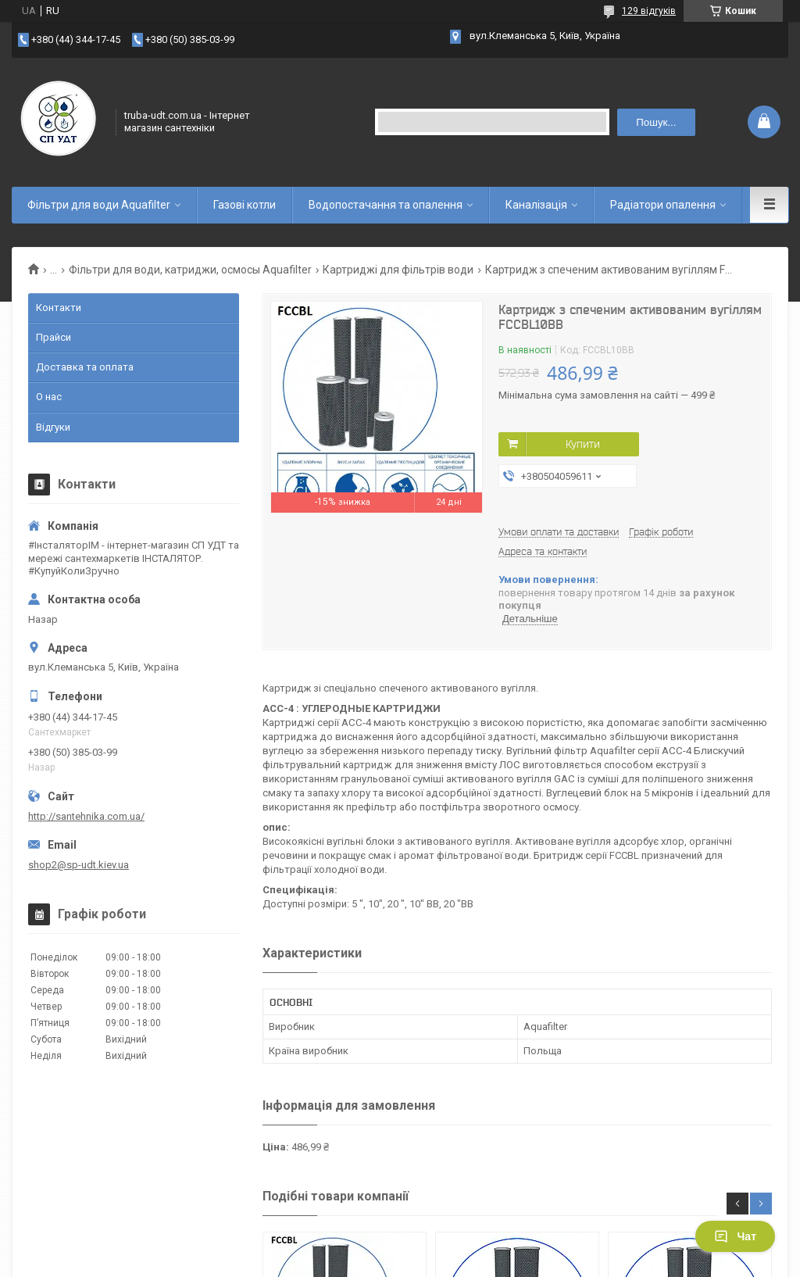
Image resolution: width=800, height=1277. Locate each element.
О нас (49, 396)
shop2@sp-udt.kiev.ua (78, 865)
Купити (583, 444)
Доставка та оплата (85, 367)
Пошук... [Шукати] (656, 122)
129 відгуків (649, 10)
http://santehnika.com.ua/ (86, 816)
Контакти (58, 307)
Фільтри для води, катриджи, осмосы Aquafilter (190, 269)
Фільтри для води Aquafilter (98, 205)
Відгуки (53, 427)
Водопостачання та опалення (385, 205)
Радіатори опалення (663, 205)
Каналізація (536, 205)
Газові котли (244, 205)
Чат (735, 1236)
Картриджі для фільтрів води (398, 269)
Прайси (53, 337)
